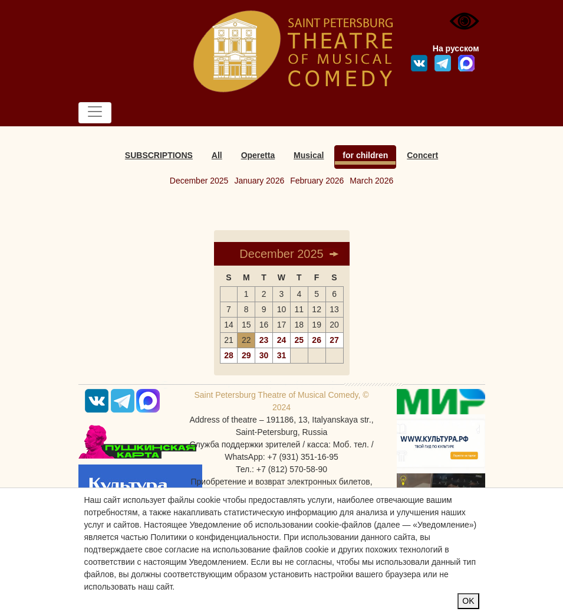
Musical (309, 155)
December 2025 (199, 180)
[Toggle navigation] (94, 112)
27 (334, 340)
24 (282, 340)
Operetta (258, 155)
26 (316, 340)
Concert (422, 155)
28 (228, 355)
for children (365, 155)
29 (246, 355)
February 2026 (317, 180)
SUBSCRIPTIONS (159, 155)
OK (468, 601)
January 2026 (259, 180)
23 (264, 340)
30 (264, 355)
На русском (456, 48)
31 (282, 355)
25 (299, 340)
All (217, 155)
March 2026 (371, 180)
